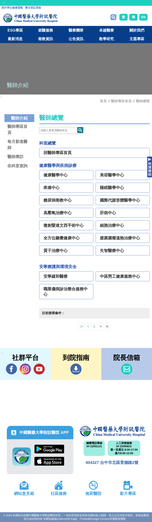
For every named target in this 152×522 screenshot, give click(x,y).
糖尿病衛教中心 (57, 200)
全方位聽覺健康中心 (61, 238)
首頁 (103, 101)
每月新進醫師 (17, 144)
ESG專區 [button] (15, 30)
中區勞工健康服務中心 (120, 276)
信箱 (126, 369)
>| (107, 326)
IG (25, 369)
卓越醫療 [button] (106, 30)
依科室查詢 (17, 166)
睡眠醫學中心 (112, 187)
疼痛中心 (51, 187)
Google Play (49, 449)
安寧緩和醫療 (55, 276)
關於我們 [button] (136, 30)
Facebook (11, 369)
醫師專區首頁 (17, 129)
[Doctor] (61, 130)
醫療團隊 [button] (76, 30)
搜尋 (113, 17)
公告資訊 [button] (76, 39)
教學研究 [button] (106, 39)
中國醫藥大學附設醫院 (112, 431)
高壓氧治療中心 (57, 213)
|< (81, 326)
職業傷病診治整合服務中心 (65, 292)
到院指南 (75, 369)
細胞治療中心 (112, 225)
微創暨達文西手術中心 (63, 225)
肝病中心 (108, 213)
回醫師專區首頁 (57, 152)
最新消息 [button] (15, 39)
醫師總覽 (143, 101)
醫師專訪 (15, 156)
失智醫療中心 (112, 250)
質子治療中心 (55, 250)
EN (143, 17)
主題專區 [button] (136, 39)
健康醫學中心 (55, 175)
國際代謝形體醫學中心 (120, 200)
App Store (49, 461)
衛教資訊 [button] (45, 39)
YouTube (39, 369)
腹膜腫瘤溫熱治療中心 (120, 238)
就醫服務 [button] (45, 30)
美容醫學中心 (112, 175)
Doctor (80, 130)
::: (4, 2)
